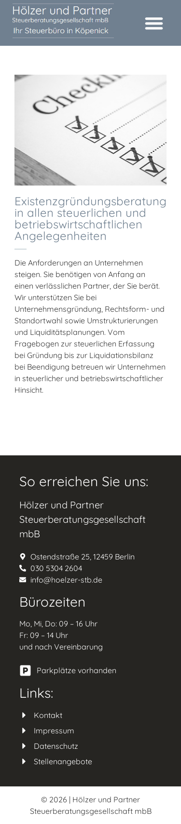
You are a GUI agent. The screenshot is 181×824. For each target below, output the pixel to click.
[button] (153, 23)
